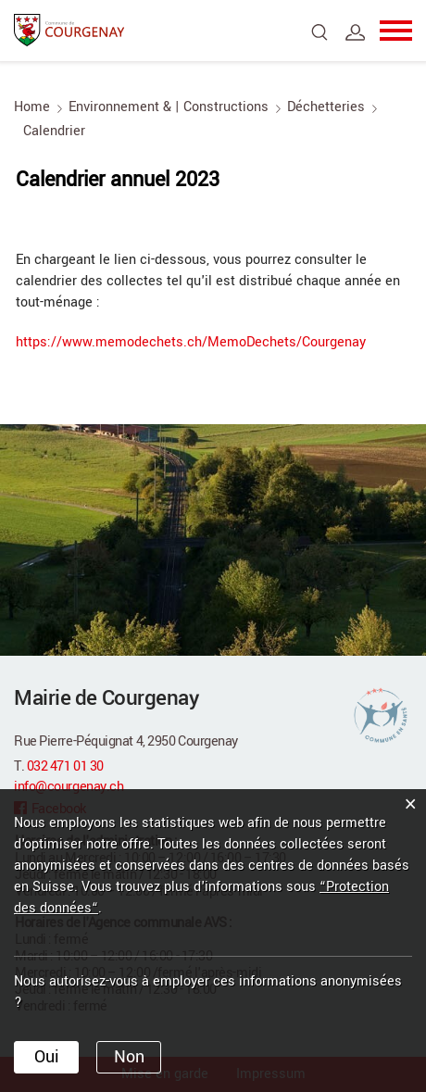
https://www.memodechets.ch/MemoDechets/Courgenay (201, 342)
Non (129, 1057)
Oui (46, 1057)
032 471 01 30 (65, 766)
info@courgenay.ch (68, 787)
